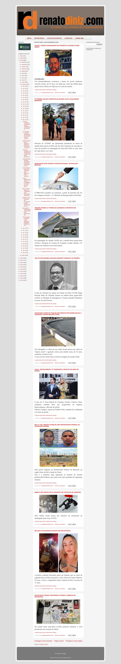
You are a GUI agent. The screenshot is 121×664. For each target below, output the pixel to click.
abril (23, 80)
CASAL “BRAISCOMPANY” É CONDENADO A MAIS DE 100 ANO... (26, 182)
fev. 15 (25, 117)
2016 (21, 273)
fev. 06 (25, 241)
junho (23, 75)
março (23, 82)
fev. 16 (25, 115)
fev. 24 (25, 97)
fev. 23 (25, 99)
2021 (21, 262)
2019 (21, 267)
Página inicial (59, 641)
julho (23, 73)
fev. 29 (25, 86)
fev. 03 (25, 248)
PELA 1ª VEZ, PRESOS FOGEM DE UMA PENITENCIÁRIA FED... (26, 192)
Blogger (64, 653)
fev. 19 (25, 108)
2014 (21, 278)
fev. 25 (25, 95)
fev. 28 (25, 88)
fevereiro (24, 84)
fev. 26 (25, 93)
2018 (21, 269)
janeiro (23, 255)
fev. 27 (25, 90)
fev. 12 (25, 230)
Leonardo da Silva (66, 657)
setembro (24, 69)
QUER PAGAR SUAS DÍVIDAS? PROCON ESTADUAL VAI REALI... (26, 144)
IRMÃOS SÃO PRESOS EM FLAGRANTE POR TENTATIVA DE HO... (26, 202)
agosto (23, 71)
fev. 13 (25, 228)
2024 (21, 60)
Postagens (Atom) (43, 644)
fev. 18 (25, 110)
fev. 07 (25, 239)
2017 (21, 271)
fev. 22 (25, 102)
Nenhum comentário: (60, 92)
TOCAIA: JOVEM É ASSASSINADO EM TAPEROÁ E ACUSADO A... (26, 125)
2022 (21, 260)
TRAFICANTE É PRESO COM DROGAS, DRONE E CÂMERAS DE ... (26, 221)
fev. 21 (25, 104)
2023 (21, 258)
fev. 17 (25, 113)
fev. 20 (25, 106)
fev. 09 (25, 234)
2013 (21, 280)
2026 (21, 56)
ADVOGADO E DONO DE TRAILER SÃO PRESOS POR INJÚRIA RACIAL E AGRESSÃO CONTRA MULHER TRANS (58, 313)
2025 (21, 58)
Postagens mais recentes (43, 641)
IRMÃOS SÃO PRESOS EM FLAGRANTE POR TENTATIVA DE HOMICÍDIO (58, 492)
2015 (21, 275)
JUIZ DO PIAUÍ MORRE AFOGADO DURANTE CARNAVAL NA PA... (26, 162)
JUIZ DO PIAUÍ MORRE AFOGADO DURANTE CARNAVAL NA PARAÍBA (57, 258)
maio (23, 77)
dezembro (24, 62)
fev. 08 (25, 237)
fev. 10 (25, 232)
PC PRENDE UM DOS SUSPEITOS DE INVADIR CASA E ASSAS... (26, 135)
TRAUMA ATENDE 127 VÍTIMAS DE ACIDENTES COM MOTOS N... (27, 153)
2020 (21, 264)
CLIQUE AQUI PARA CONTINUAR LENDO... (46, 89)
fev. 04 (25, 246)
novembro (24, 64)
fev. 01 (25, 252)
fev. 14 (25, 119)
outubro (24, 66)
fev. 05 (25, 243)
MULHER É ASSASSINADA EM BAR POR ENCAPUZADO (52, 531)
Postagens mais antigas (73, 641)
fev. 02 (25, 250)
